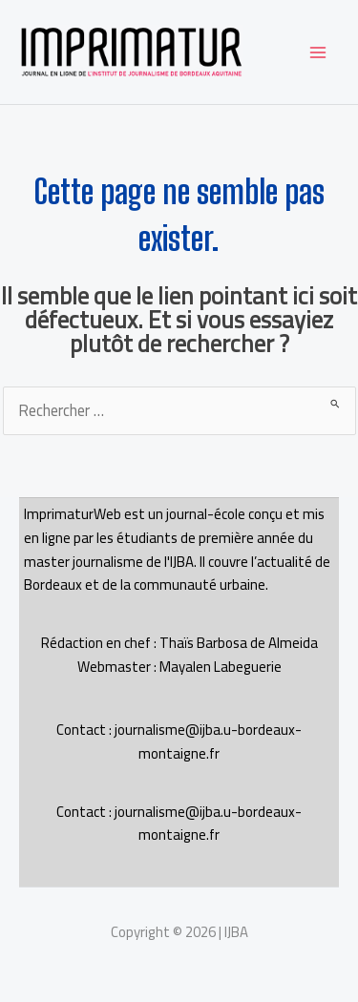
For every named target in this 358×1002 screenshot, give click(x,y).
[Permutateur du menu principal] (317, 52)
